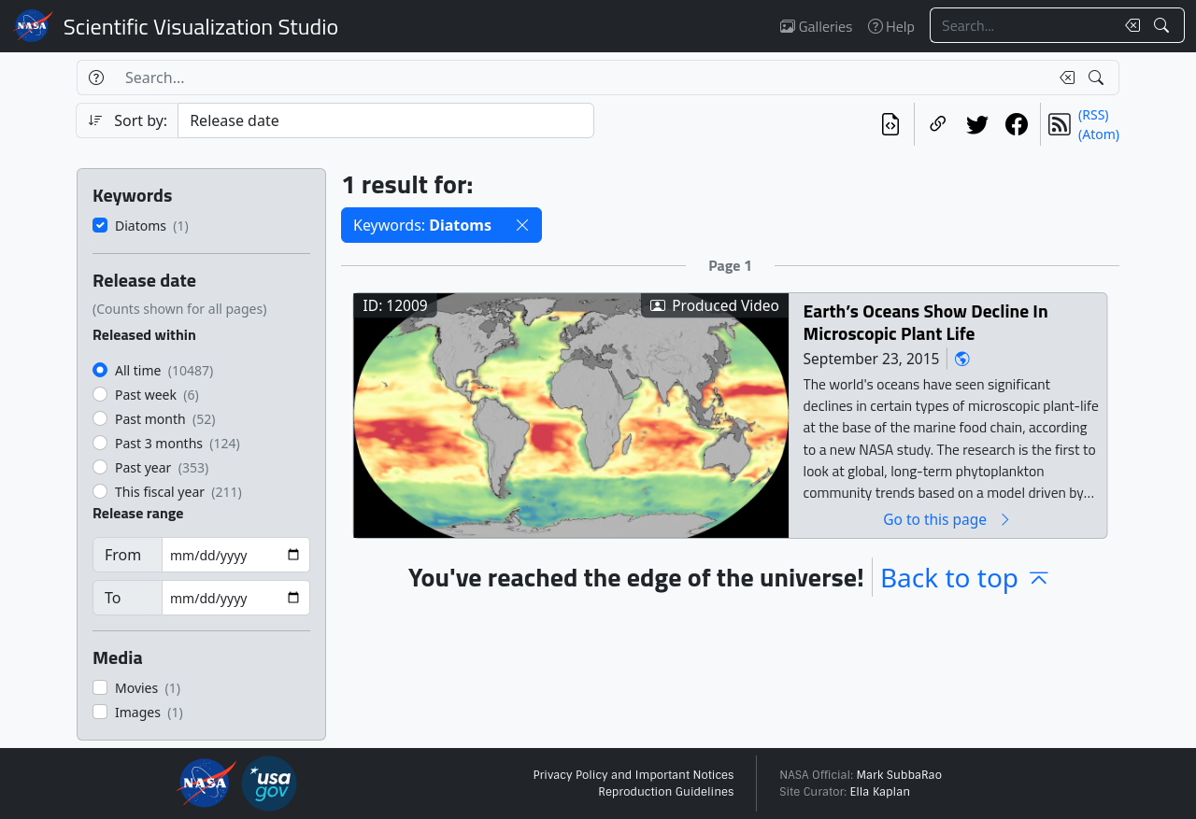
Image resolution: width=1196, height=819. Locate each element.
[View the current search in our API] (890, 124)
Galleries (816, 26)
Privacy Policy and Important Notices (633, 775)
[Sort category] (386, 120)
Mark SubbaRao (899, 775)
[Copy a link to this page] (938, 124)
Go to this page (947, 519)
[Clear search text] (1129, 25)
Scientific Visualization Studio (201, 26)
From (123, 554)
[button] (522, 225)
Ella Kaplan (880, 791)
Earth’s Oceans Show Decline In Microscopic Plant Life (926, 322)
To (113, 597)
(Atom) (1098, 134)
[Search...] (1022, 25)
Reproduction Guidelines (665, 791)
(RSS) (1093, 114)
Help (891, 26)
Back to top (966, 577)
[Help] (96, 77)
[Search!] (1164, 25)
